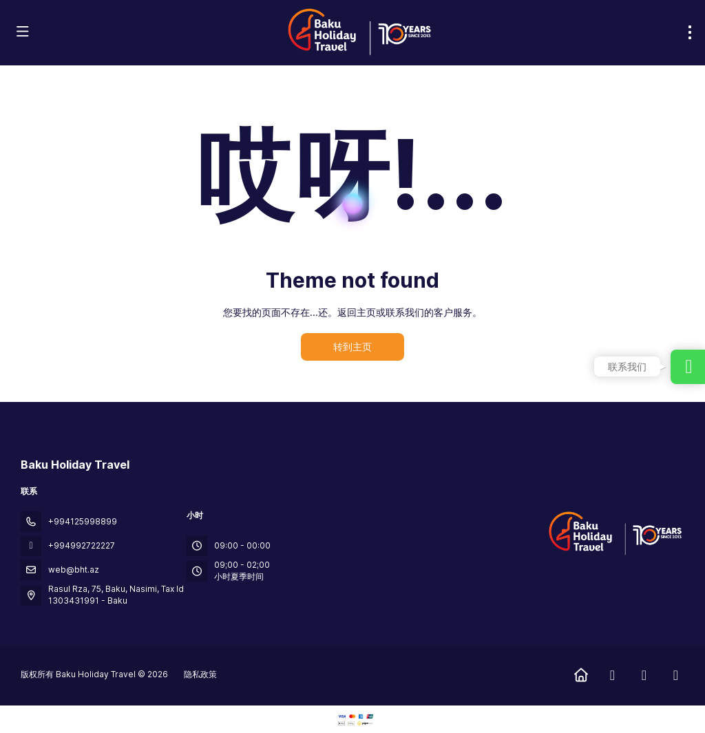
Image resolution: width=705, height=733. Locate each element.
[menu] (690, 32)
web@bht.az (73, 569)
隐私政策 (200, 674)
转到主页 (352, 346)
